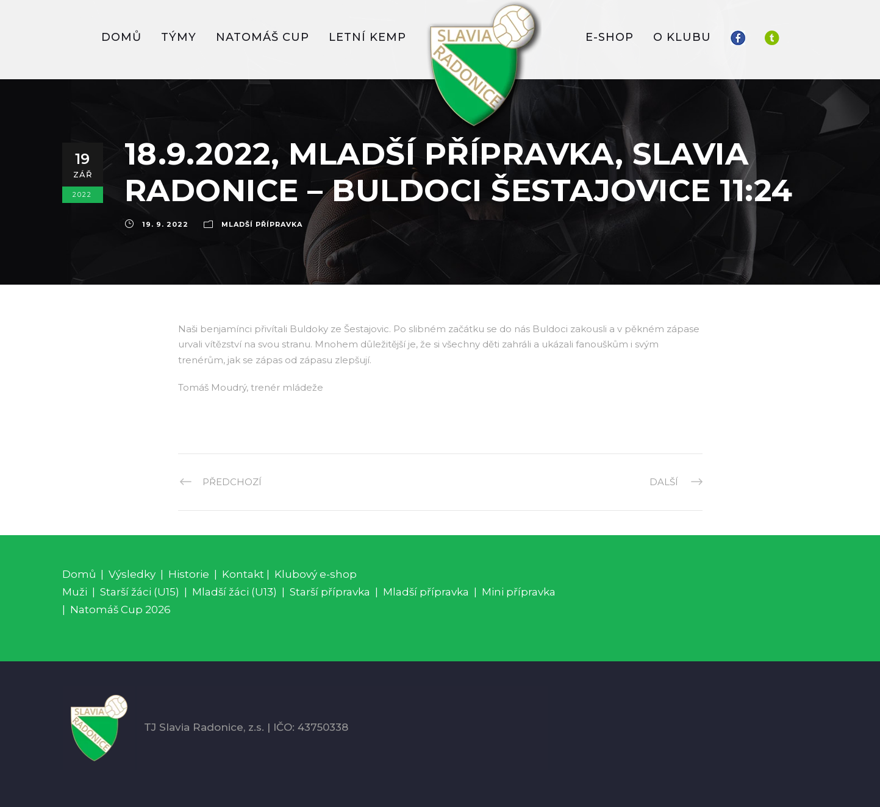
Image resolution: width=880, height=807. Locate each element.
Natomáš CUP (262, 37)
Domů (79, 574)
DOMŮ (121, 37)
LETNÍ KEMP (367, 37)
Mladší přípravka (261, 224)
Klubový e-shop (315, 574)
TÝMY (178, 37)
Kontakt (243, 574)
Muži (74, 592)
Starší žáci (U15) (139, 592)
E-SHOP (609, 37)
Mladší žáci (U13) (234, 592)
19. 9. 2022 (165, 224)
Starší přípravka (330, 592)
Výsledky (132, 574)
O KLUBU (682, 37)
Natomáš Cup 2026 (120, 609)
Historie (188, 574)
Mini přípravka (519, 592)
